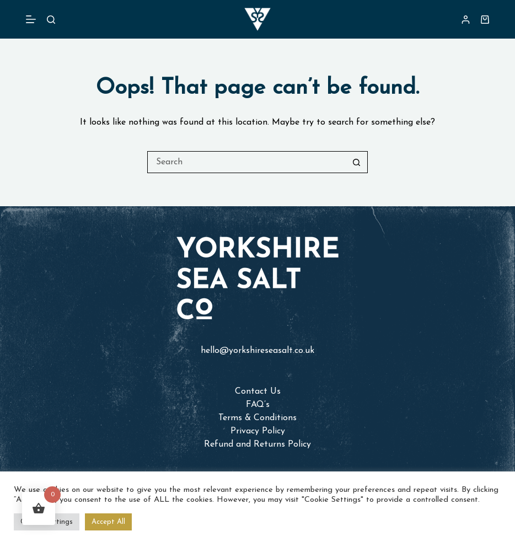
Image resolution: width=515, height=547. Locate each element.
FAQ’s (258, 404)
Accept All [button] (108, 521)
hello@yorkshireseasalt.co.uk (257, 350)
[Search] (51, 19)
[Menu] (31, 19)
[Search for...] (246, 162)
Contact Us (258, 391)
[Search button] (357, 162)
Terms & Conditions (257, 418)
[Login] (466, 19)
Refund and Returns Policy (257, 444)
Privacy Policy (257, 431)
